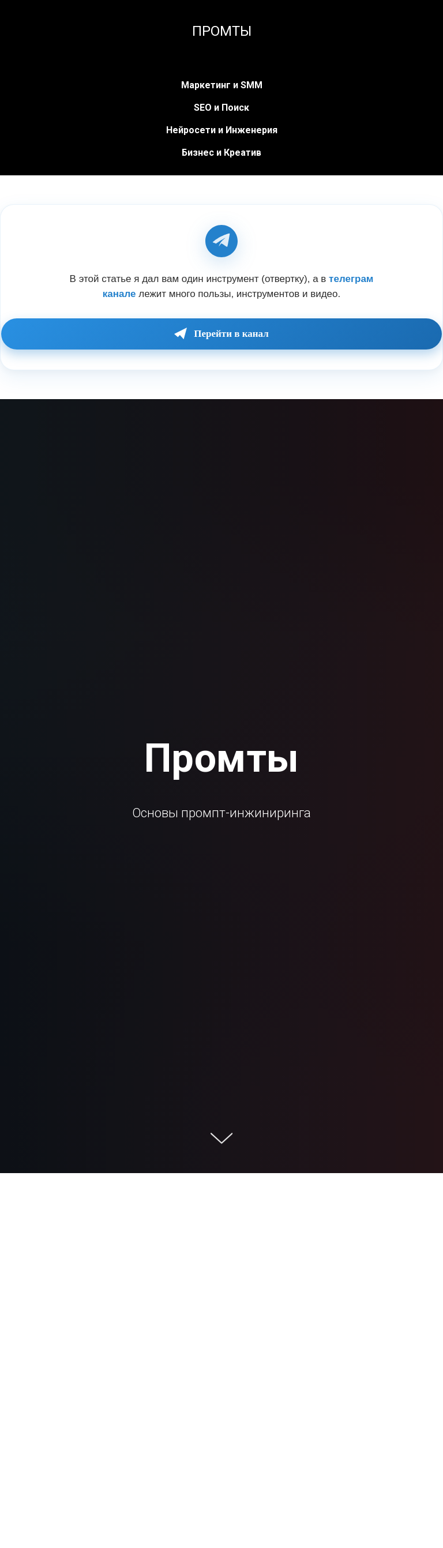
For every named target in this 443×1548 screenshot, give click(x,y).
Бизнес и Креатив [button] (221, 152)
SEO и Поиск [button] (221, 107)
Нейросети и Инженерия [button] (221, 130)
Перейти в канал (221, 334)
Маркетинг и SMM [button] (221, 85)
